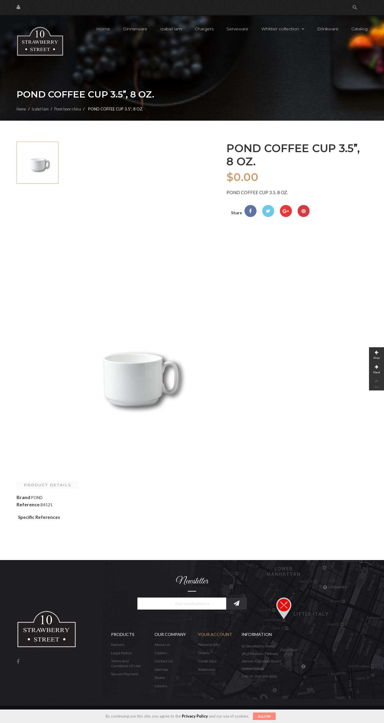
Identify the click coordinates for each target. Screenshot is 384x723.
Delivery (117, 645)
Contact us (163, 661)
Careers (160, 653)
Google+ (286, 211)
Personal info (208, 645)
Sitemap (161, 669)
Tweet (268, 211)
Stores (159, 678)
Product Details (47, 485)
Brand (23, 497)
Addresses (206, 669)
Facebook (18, 661)
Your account (215, 634)
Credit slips (207, 661)
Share (250, 211)
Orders (203, 653)
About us (162, 645)
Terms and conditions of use (126, 663)
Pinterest (304, 211)
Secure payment (124, 674)
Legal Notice (121, 653)
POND (37, 497)
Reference (28, 504)
